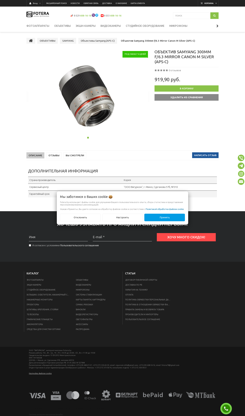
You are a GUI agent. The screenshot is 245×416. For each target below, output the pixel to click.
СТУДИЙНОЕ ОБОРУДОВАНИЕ (41, 290)
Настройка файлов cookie (40, 373)
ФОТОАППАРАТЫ (35, 280)
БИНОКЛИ (81, 309)
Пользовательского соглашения (79, 245)
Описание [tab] (35, 155)
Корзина (208, 3)
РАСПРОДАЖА (82, 329)
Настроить (122, 217)
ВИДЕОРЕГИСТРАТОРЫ (87, 314)
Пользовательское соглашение (142, 319)
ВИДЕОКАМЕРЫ (83, 285)
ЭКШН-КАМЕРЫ (34, 285)
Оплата (129, 295)
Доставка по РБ (133, 285)
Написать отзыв (205, 155)
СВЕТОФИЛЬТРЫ (84, 319)
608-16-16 (85, 15)
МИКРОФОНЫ (82, 290)
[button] (241, 158)
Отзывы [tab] (53, 155)
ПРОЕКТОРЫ (33, 304)
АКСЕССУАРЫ (82, 324)
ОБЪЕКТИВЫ (82, 280)
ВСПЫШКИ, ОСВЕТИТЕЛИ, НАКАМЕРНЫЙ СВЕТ (49, 295)
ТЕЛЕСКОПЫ (33, 314)
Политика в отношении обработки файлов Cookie (149, 304)
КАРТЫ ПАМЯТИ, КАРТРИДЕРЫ (90, 300)
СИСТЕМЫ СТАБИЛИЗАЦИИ (89, 295)
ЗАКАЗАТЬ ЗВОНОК (227, 408)
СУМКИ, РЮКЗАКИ (84, 304)
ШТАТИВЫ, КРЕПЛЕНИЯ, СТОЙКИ (42, 309)
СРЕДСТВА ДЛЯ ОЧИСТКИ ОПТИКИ (43, 329)
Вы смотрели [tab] (75, 155)
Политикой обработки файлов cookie (165, 209)
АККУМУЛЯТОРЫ (35, 324)
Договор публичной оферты (141, 280)
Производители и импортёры (141, 314)
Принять (165, 217)
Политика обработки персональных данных (149, 300)
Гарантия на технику (136, 290)
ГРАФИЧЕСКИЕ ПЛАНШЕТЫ (40, 319)
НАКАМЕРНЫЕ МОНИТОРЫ (40, 300)
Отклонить (80, 217)
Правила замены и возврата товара (144, 309)
